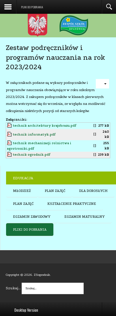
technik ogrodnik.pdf (31, 155)
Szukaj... (13, 288)
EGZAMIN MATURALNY (84, 217)
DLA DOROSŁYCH (93, 191)
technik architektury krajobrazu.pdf (44, 126)
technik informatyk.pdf (34, 134)
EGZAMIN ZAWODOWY (31, 217)
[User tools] (102, 83)
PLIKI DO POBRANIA (29, 230)
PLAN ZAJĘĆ (55, 191)
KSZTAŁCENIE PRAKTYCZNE (71, 204)
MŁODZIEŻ (22, 191)
